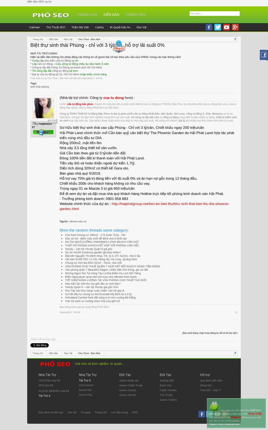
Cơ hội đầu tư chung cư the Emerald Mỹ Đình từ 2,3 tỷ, (98, 294)
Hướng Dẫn (167, 380)
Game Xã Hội (127, 395)
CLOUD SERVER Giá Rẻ (54, 391)
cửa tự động (45, 63)
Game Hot (85, 390)
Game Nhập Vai (128, 380)
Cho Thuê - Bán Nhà (58, 78)
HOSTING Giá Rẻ (49, 380)
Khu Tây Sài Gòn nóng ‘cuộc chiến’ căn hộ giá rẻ (94, 290)
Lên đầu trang (119, 412)
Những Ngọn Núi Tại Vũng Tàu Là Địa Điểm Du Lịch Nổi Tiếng (103, 273)
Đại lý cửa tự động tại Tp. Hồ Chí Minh (55, 74)
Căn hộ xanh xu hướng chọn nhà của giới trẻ (92, 301)
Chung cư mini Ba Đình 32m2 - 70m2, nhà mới (93, 262)
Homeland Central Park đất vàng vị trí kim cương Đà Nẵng (100, 297)
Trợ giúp (85, 412)
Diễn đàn (111, 15)
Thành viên (135, 15)
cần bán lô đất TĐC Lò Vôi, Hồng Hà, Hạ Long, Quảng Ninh (101, 259)
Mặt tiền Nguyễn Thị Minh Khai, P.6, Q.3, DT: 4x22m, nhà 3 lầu (102, 255)
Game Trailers (168, 399)
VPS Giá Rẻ (46, 385)
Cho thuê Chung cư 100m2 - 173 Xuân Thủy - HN (95, 235)
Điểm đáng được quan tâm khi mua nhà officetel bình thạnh (101, 276)
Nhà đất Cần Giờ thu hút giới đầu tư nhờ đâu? (93, 283)
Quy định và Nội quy (51, 412)
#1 (236, 312)
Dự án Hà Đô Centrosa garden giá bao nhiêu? (93, 252)
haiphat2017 (88, 78)
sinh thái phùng (39, 86)
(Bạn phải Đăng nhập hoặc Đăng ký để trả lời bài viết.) (210, 333)
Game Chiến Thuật (130, 385)
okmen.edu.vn (77, 221)
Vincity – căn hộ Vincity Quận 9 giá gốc (88, 249)
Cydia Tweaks (168, 390)
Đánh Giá (165, 385)
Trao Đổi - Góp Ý (210, 390)
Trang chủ (87, 15)
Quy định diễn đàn (211, 380)
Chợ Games (86, 385)
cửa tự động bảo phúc (80, 104)
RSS (135, 412)
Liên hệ (71, 412)
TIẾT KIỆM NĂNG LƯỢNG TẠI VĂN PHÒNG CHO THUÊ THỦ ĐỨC (106, 280)
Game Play (85, 394)
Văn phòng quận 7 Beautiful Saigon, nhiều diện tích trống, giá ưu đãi (106, 269)
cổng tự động (60, 70)
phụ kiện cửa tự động (58, 60)
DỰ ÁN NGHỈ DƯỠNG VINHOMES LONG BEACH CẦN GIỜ (101, 241)
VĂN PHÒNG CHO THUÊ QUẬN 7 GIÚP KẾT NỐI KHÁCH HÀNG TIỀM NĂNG (112, 266)
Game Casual (127, 390)
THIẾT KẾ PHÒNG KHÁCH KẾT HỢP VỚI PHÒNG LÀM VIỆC (102, 245)
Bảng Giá (205, 385)
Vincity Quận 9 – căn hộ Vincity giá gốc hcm (91, 287)
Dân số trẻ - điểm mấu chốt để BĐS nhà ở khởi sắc (96, 238)
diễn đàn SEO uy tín (39, 1)
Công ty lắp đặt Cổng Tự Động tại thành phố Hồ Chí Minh (67, 67)
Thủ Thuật (166, 395)
